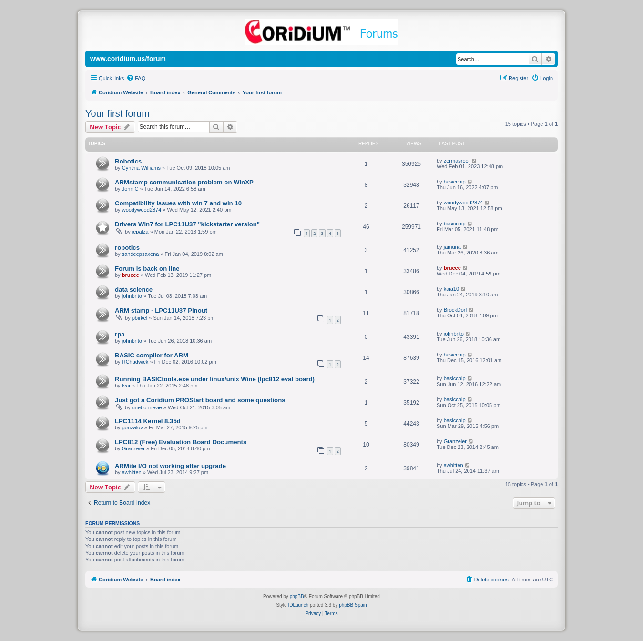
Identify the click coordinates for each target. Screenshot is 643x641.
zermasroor (457, 160)
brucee (130, 275)
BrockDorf (455, 310)
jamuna (452, 247)
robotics (127, 247)
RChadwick (135, 362)
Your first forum (117, 113)
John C (130, 189)
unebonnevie (147, 407)
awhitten (132, 472)
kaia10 (451, 289)
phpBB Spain (353, 605)
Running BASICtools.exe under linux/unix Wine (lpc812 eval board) (215, 379)
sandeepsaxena (140, 254)
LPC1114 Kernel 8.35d (148, 421)
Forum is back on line (147, 268)
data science (134, 289)
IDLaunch (298, 605)
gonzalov (132, 427)
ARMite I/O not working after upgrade (170, 465)
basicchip (455, 181)
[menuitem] (135, 78)
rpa (120, 334)
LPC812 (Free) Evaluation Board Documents (180, 442)
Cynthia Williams (141, 168)
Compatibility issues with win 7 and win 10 (178, 203)
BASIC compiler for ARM (151, 355)
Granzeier (133, 448)
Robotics (128, 161)
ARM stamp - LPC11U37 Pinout (161, 310)
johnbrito (132, 296)
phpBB (297, 596)
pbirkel (139, 318)
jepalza (140, 231)
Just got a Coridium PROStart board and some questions (200, 400)
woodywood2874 (142, 210)
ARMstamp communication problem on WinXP (184, 182)
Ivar (126, 385)
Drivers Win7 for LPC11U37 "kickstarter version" (187, 224)
